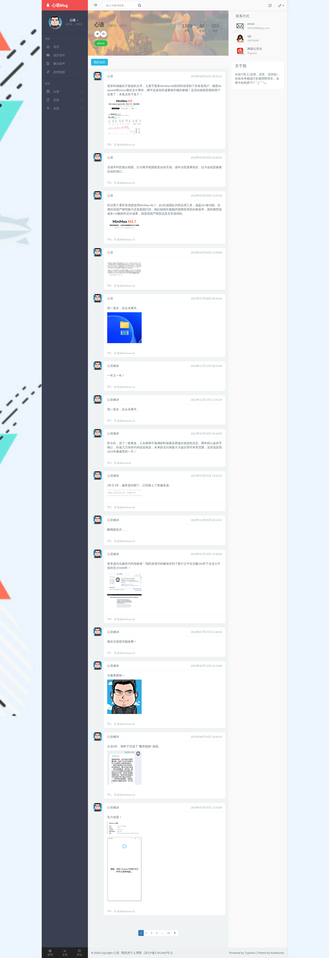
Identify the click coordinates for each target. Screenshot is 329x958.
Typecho (250, 953)
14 (168, 932)
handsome (277, 953)
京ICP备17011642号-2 (158, 953)
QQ (249, 36)
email (250, 24)
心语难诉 (113, 366)
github (100, 43)
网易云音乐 (254, 49)
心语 (110, 76)
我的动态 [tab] (99, 62)
